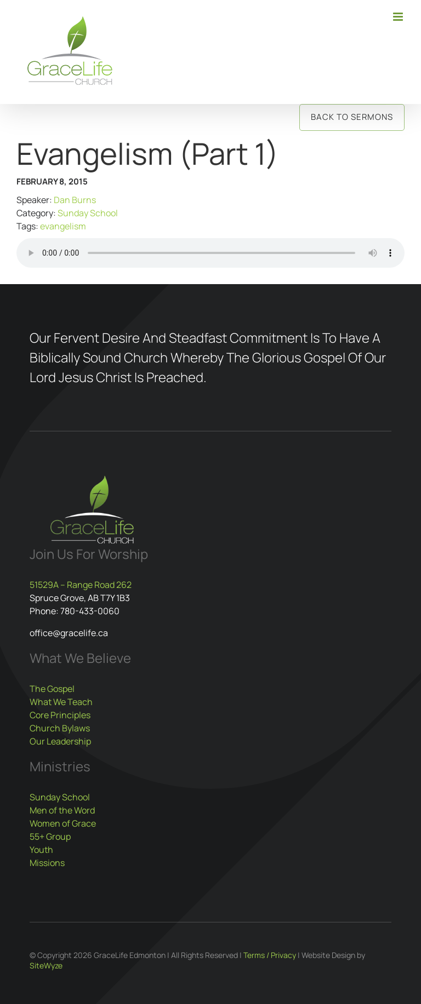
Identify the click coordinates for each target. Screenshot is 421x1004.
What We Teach (61, 702)
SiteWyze (46, 965)
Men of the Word (62, 810)
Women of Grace (63, 823)
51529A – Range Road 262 (81, 585)
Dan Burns (75, 200)
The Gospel (52, 689)
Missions (47, 863)
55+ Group (50, 836)
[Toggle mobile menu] (399, 16)
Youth (41, 850)
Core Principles (60, 715)
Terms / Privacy (269, 955)
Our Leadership (60, 741)
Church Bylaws (60, 728)
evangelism (63, 226)
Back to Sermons (352, 117)
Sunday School (88, 213)
